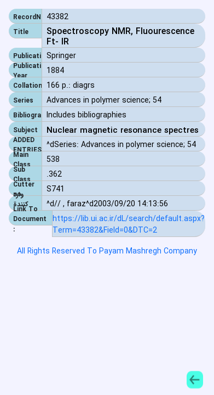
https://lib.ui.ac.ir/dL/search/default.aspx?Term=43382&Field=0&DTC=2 (129, 224)
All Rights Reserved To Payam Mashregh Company (107, 251)
